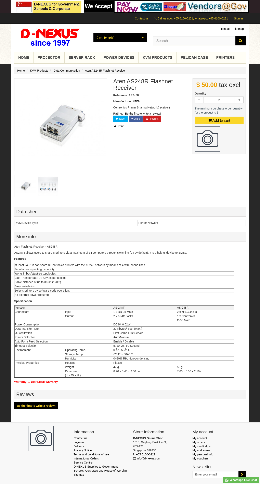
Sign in (238, 18)
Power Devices (118, 58)
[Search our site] (194, 40)
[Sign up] (242, 474)
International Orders (86, 458)
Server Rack (82, 58)
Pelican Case (194, 58)
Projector (49, 58)
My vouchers (201, 458)
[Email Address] (216, 474)
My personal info (203, 454)
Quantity (200, 93)
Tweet (120, 118)
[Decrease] (199, 100)
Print (118, 126)
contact (225, 28)
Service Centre (83, 462)
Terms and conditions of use (91, 454)
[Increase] (239, 100)
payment (79, 442)
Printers (225, 58)
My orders (199, 442)
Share (135, 118)
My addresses (201, 450)
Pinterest (152, 118)
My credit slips (202, 446)
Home (23, 58)
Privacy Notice (83, 450)
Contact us (141, 18)
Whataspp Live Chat (241, 480)
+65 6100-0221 (145, 454)
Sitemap (79, 474)
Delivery (79, 446)
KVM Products (157, 58)
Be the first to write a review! (143, 113)
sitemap (239, 28)
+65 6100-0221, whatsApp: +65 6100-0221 (201, 18)
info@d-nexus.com (148, 458)
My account (200, 438)
